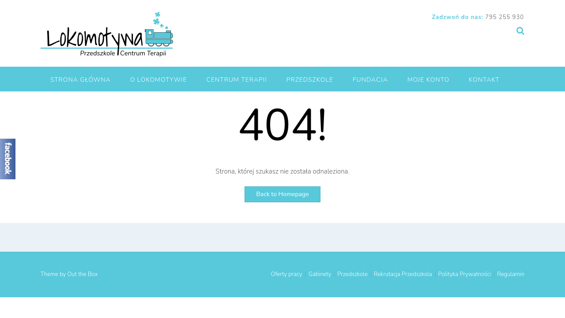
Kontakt (484, 80)
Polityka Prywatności (464, 274)
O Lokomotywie (158, 80)
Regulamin (510, 274)
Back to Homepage (282, 194)
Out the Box (82, 274)
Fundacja (370, 80)
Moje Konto (428, 80)
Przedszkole (309, 80)
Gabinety (320, 274)
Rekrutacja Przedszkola (403, 274)
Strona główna (80, 80)
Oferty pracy (286, 274)
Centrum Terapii (237, 80)
